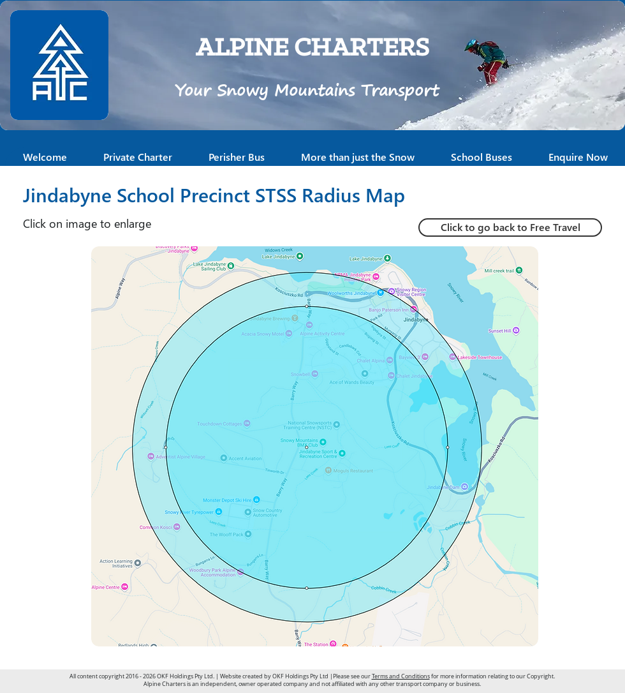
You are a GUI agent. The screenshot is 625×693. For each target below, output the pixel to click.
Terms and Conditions (401, 676)
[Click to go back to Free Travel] (510, 227)
